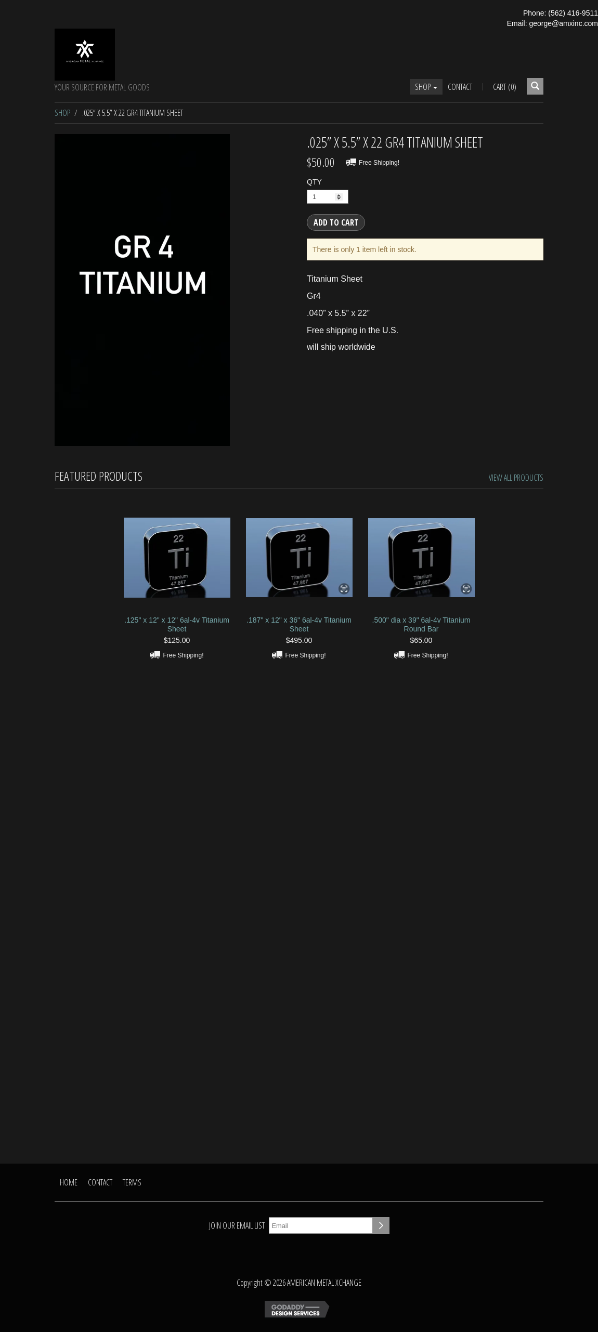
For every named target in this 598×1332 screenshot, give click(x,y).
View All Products (516, 477)
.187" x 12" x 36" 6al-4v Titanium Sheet (299, 624)
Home (68, 1182)
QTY (314, 182)
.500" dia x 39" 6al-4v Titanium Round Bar (421, 624)
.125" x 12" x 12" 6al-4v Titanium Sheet (176, 624)
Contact (460, 87)
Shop (426, 87)
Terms (132, 1182)
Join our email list (237, 1225)
